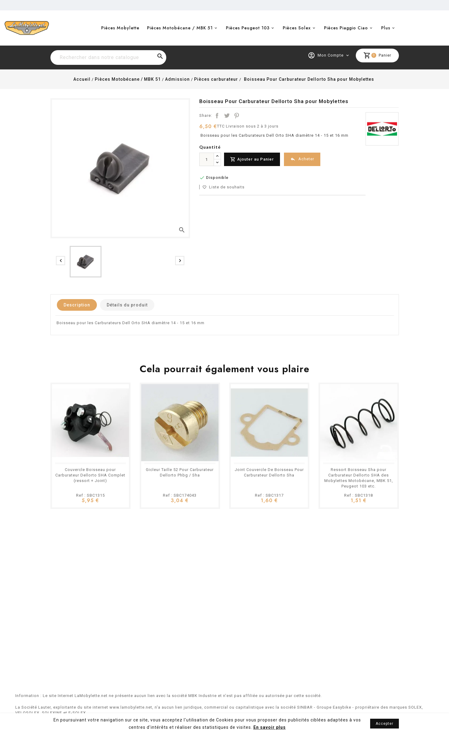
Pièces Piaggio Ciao (346, 28)
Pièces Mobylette (120, 28)
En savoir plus (269, 727)
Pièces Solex (297, 28)
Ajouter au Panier (252, 159)
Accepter (384, 723)
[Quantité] (206, 159)
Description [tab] (77, 304)
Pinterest (236, 115)
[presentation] (60, 260)
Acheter (302, 159)
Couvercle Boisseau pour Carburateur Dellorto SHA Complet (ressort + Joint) (90, 475)
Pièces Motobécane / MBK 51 (180, 28)
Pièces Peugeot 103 (248, 28)
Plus (385, 28)
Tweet (227, 115)
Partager (217, 115)
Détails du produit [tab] (127, 304)
